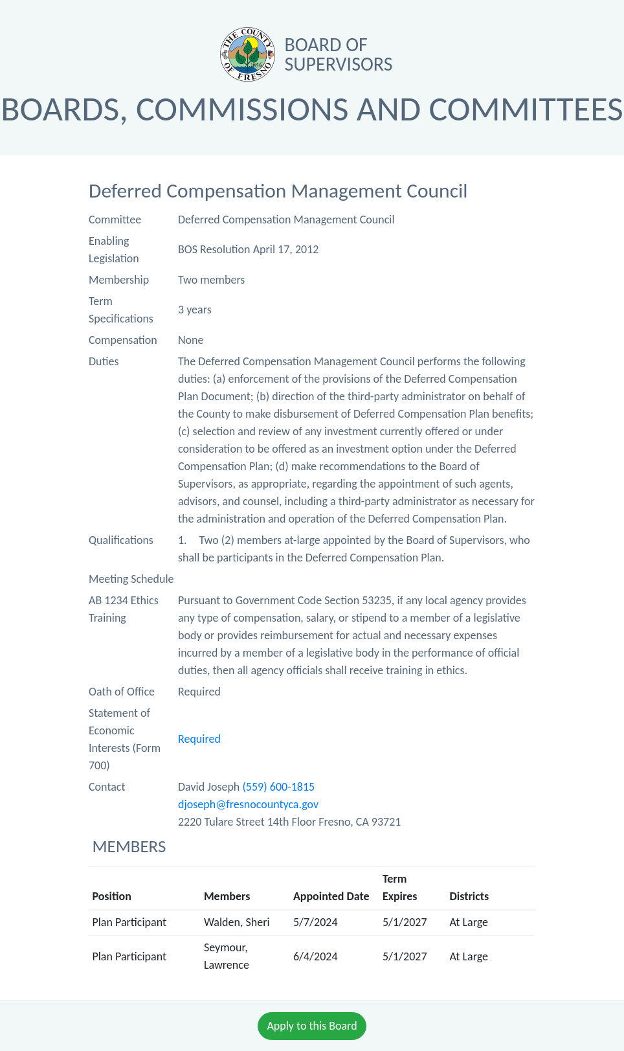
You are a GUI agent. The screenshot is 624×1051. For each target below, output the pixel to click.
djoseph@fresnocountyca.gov (248, 804)
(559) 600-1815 (278, 787)
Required (199, 739)
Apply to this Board (312, 1026)
